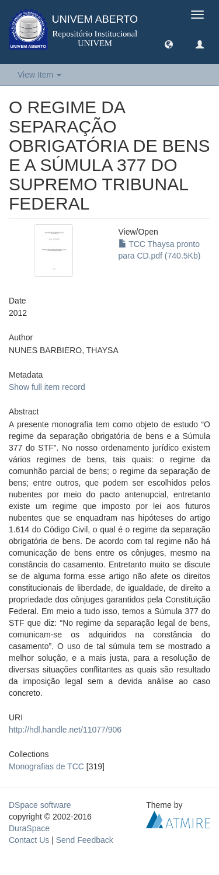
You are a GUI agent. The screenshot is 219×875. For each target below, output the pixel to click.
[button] (168, 44)
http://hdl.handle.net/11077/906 (65, 729)
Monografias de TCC (46, 766)
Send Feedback (84, 840)
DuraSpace (29, 828)
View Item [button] (39, 74)
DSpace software (40, 805)
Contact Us (29, 840)
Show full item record (47, 387)
